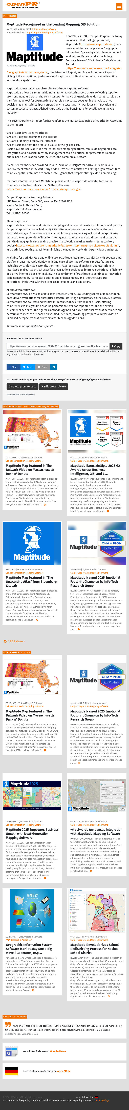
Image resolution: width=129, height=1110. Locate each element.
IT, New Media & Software (43, 29)
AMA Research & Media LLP (19, 940)
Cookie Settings (101, 1100)
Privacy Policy (23, 1100)
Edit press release (53, 386)
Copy (116, 346)
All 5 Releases (14, 641)
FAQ (4, 1100)
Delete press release (22, 386)
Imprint (11, 1100)
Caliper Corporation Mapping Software (44, 32)
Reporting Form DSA (82, 1100)
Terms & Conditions (41, 1100)
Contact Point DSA (62, 1100)
